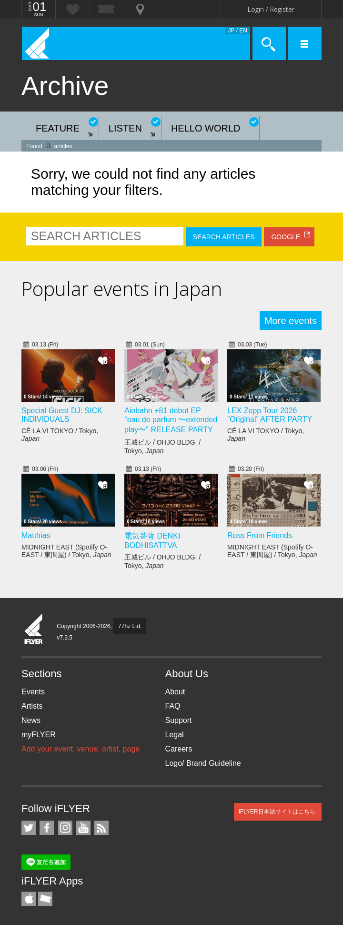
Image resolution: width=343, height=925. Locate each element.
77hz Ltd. (129, 626)
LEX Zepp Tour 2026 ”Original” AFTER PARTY (269, 415)
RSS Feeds (101, 828)
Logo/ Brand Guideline (203, 763)
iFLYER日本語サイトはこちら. (278, 811)
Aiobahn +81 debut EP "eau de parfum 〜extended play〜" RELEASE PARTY (170, 420)
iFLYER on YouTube (83, 828)
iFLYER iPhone (28, 899)
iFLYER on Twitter (28, 828)
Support (178, 720)
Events (33, 692)
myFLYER (38, 735)
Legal (174, 735)
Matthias (35, 535)
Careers (178, 749)
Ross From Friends (259, 535)
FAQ (173, 706)
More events (290, 320)
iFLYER (34, 629)
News (30, 720)
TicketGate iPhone (45, 899)
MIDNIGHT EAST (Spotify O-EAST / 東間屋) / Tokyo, (66, 551)
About (175, 692)
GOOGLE (285, 237)
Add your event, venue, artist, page (80, 749)
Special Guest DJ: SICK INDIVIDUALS (61, 415)
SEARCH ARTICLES (224, 237)
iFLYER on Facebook (47, 828)
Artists (31, 706)
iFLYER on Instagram (65, 828)
